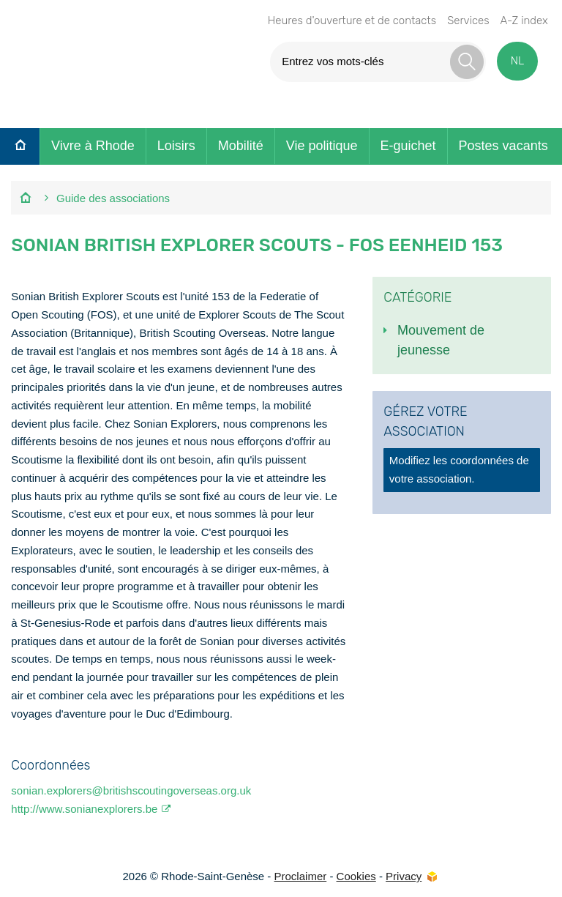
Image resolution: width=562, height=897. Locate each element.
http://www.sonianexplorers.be (84, 809)
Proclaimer (300, 876)
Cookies (356, 876)
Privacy (404, 876)
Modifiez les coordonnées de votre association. (459, 469)
